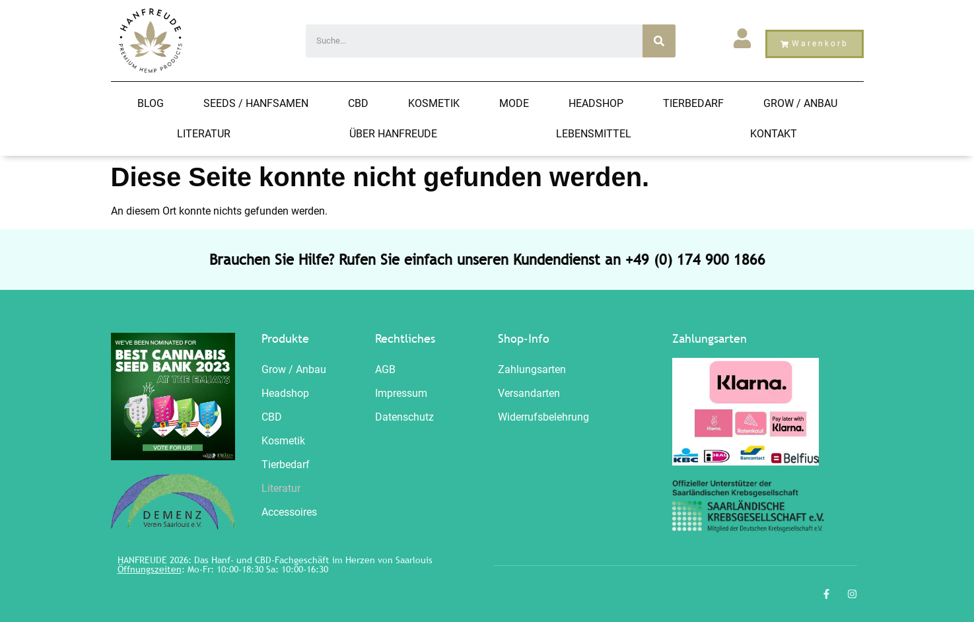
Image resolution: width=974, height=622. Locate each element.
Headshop (596, 103)
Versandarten (529, 393)
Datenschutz (404, 417)
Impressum (401, 393)
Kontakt (773, 133)
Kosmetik (434, 103)
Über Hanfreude (393, 133)
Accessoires (289, 512)
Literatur (203, 133)
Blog (150, 103)
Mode (514, 103)
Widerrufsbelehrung (543, 417)
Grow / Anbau (800, 103)
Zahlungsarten (532, 369)
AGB (385, 369)
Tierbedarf (693, 103)
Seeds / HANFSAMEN (255, 103)
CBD (358, 103)
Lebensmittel (593, 133)
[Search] (659, 40)
